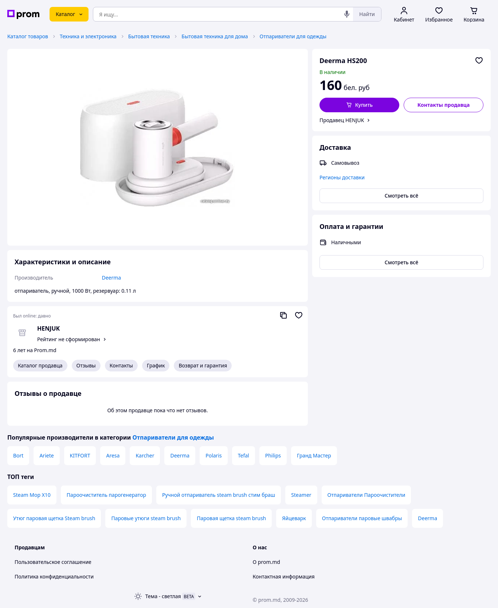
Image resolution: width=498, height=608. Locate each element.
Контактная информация (284, 576)
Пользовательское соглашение (53, 561)
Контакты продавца (443, 104)
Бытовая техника (149, 36)
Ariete (46, 455)
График (156, 365)
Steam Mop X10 (32, 494)
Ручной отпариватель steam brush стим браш (218, 494)
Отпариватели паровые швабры (362, 518)
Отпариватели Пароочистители (366, 494)
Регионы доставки (342, 177)
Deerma (179, 455)
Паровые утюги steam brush (146, 518)
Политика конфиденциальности (54, 576)
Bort (18, 455)
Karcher (145, 455)
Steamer (301, 494)
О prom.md (266, 561)
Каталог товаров (27, 36)
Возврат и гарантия (203, 365)
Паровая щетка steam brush (231, 518)
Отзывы (86, 365)
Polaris (213, 455)
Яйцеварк (294, 518)
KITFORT (80, 455)
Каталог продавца (40, 365)
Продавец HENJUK (341, 120)
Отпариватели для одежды (293, 36)
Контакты (121, 365)
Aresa (112, 455)
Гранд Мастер (314, 455)
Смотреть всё (401, 195)
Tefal (243, 455)
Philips (273, 455)
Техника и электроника (88, 36)
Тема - (163, 596)
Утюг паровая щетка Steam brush (54, 518)
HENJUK (48, 328)
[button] (359, 105)
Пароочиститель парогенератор (106, 494)
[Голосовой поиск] (347, 14)
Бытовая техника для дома (214, 36)
